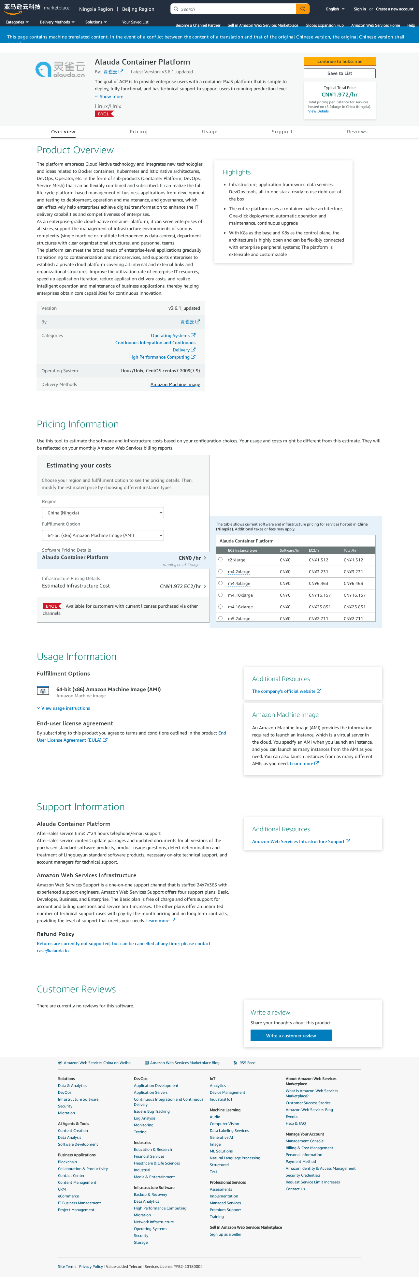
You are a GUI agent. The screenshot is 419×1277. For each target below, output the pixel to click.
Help (411, 25)
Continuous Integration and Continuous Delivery (168, 1102)
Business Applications (76, 1154)
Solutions (66, 1078)
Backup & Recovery (150, 1194)
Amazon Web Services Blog (309, 1109)
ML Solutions (221, 1151)
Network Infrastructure (154, 1221)
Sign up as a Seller (225, 1234)
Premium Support (225, 1209)
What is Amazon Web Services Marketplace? (312, 1093)
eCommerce (68, 1196)
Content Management (77, 1182)
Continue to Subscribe (339, 61)
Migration (66, 1112)
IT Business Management (79, 1202)
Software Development (78, 1144)
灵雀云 (110, 71)
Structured (219, 1164)
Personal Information (304, 1154)
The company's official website (283, 691)
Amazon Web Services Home (375, 25)
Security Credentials (303, 1175)
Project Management (76, 1209)
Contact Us (295, 1188)
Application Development (156, 1085)
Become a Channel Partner (198, 25)
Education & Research (153, 1149)
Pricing (139, 131)
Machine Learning (225, 1109)
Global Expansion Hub (325, 25)
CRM (62, 1189)
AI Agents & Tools (73, 1123)
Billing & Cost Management (309, 1147)
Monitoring (143, 1124)
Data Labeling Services (229, 1130)
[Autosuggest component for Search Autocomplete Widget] (302, 9)
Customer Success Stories (308, 1102)
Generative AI (221, 1137)
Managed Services (225, 1202)
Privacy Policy (91, 1266)
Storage (141, 1242)
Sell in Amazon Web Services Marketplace (263, 25)
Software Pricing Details (66, 549)
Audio (215, 1116)
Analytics (218, 1085)
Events (291, 1116)
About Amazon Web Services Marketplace (311, 1081)
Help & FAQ (296, 1123)
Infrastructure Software (78, 1099)
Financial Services (149, 1156)
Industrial (142, 1169)
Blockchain (67, 1161)
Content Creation (73, 1130)
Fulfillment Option (61, 523)
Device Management (227, 1092)
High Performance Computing (159, 357)
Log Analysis (144, 1118)
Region (49, 501)
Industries (142, 1142)
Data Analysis (69, 1137)
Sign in (360, 9)
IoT (212, 1078)
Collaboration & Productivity (83, 1168)
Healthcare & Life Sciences (157, 1163)
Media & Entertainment (154, 1176)
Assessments (221, 1189)
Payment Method (301, 1161)
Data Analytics (146, 1201)
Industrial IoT (221, 1099)
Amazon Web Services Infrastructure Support (298, 841)
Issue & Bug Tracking (152, 1111)
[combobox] (233, 9)
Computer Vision (224, 1123)
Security (65, 1106)
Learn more (301, 763)
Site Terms (67, 1266)
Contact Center (71, 1175)
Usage (210, 131)
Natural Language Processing (235, 1157)
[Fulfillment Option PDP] (103, 535)
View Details (318, 111)
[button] (336, 9)
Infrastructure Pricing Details (71, 578)
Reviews (357, 131)
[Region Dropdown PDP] (103, 512)
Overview (63, 131)
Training (217, 1216)
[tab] (124, 560)
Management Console (305, 1140)
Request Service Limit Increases (313, 1182)
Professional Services (228, 1182)
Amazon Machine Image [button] (175, 384)
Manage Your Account (305, 1134)
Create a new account (394, 9)
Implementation (224, 1196)
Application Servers (150, 1092)
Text (213, 1171)
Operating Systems (170, 335)
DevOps (64, 1092)
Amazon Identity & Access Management (321, 1168)
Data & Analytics (72, 1085)
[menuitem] (63, 708)
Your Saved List (135, 22)
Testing (140, 1131)
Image (215, 1144)
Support (282, 131)
